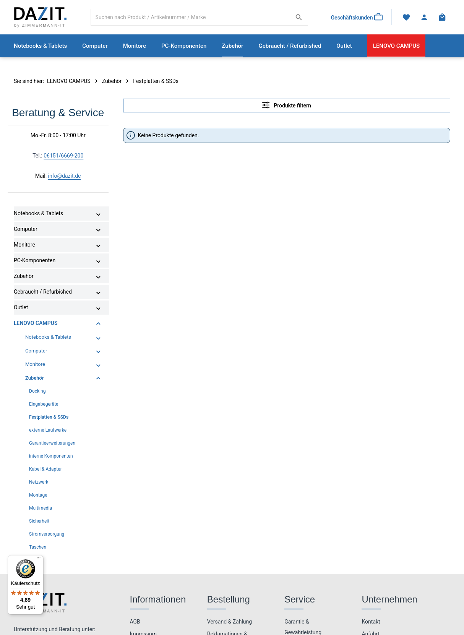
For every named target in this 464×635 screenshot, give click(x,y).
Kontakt (371, 622)
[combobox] (190, 17)
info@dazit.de (64, 176)
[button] (98, 214)
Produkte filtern (286, 105)
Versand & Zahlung (229, 622)
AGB (135, 622)
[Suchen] (299, 17)
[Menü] (38, 559)
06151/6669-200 (63, 156)
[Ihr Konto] (424, 17)
